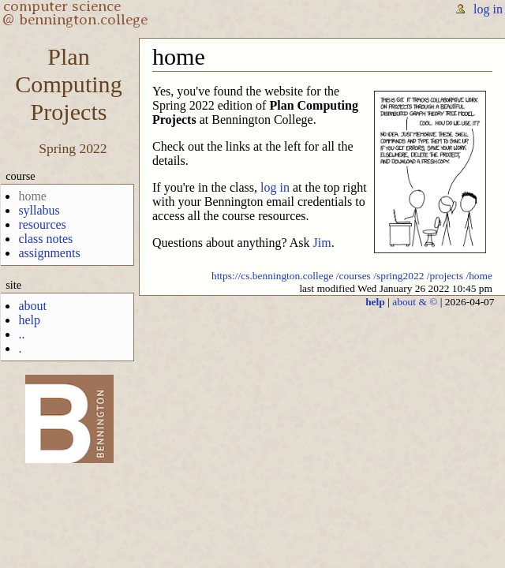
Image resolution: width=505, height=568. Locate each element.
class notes (45, 238)
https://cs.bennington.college (272, 276)
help (29, 320)
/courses (353, 276)
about (32, 305)
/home (479, 276)
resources (41, 224)
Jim (322, 242)
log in (488, 9)
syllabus (38, 210)
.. (21, 334)
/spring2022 (398, 276)
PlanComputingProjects (68, 84)
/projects (445, 276)
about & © (414, 302)
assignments (49, 253)
